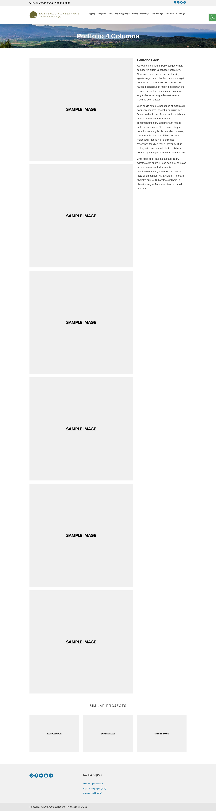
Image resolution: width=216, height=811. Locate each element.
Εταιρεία (101, 14)
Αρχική (92, 14)
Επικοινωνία (171, 14)
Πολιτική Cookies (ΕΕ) (92, 793)
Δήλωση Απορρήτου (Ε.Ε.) (94, 788)
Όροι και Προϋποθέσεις (93, 784)
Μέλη (181, 14)
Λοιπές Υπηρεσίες (140, 14)
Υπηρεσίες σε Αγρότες (118, 14)
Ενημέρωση (157, 14)
